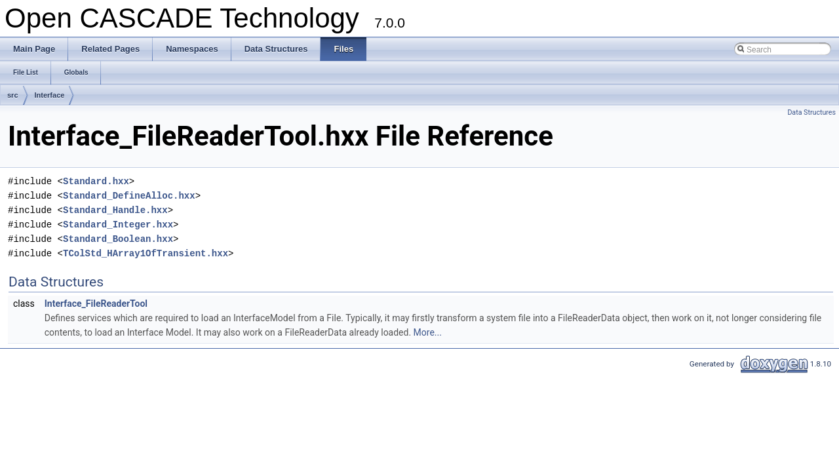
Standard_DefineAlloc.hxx (129, 195)
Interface (50, 95)
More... (428, 332)
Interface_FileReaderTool (96, 303)
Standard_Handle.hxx (115, 210)
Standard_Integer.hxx (118, 224)
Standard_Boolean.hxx (118, 239)
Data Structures (811, 112)
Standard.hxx (96, 181)
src (12, 95)
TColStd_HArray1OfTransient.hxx (145, 253)
